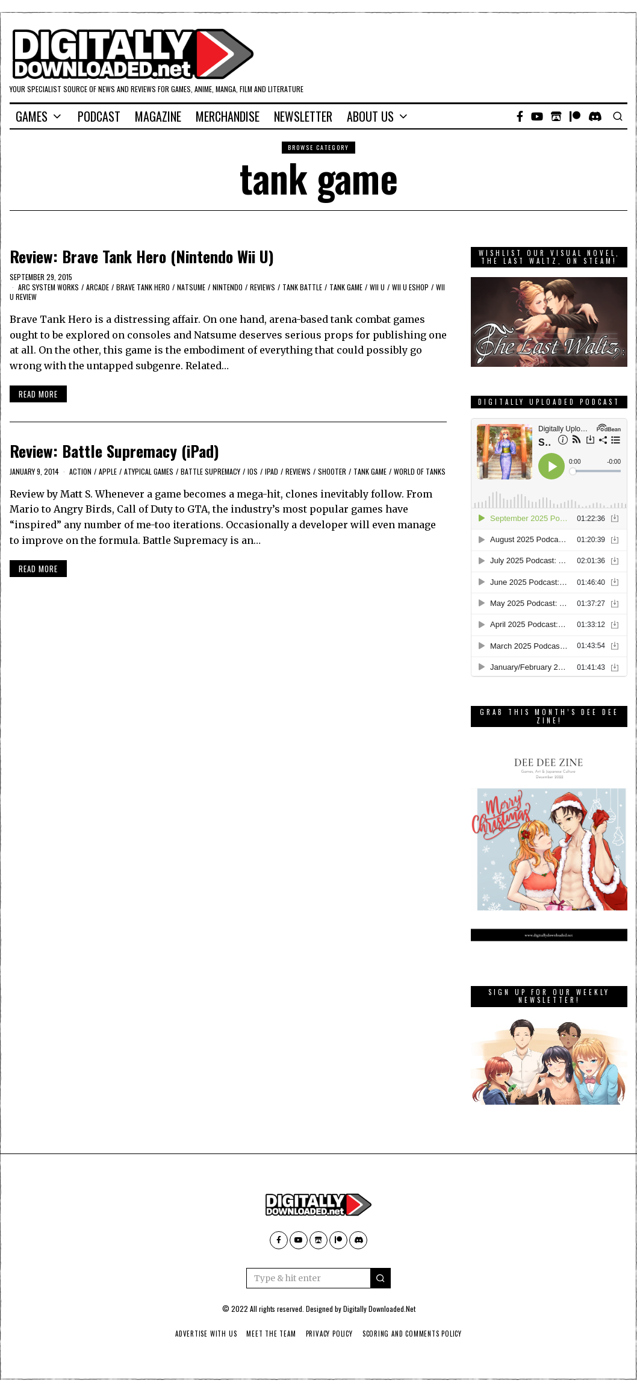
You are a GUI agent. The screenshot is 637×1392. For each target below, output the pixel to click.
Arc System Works (48, 287)
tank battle (302, 287)
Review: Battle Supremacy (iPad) (114, 451)
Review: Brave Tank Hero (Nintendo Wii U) (142, 256)
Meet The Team (270, 1333)
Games (32, 116)
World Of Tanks (420, 471)
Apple (108, 471)
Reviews (262, 287)
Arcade (97, 287)
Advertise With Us (203, 1333)
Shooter (332, 471)
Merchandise (227, 116)
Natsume (191, 287)
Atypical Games (148, 471)
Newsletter (303, 116)
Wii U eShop (410, 287)
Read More (38, 394)
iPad (271, 471)
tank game (345, 287)
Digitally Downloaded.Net (379, 1308)
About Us (370, 116)
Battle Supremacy (210, 471)
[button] (380, 1278)
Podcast (99, 116)
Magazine (158, 116)
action (80, 471)
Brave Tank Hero (143, 287)
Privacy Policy (329, 1333)
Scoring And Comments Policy (415, 1333)
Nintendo (228, 287)
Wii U (377, 287)
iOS (252, 471)
